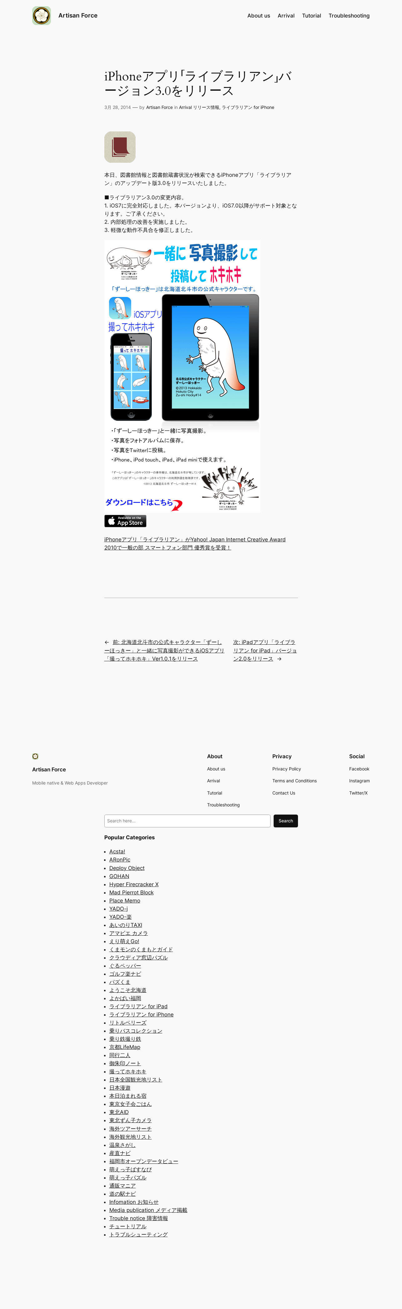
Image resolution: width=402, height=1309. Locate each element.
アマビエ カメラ (128, 933)
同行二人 (120, 1055)
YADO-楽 (120, 917)
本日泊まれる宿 (127, 1096)
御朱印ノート (125, 1063)
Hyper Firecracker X (134, 884)
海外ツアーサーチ (130, 1129)
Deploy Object (127, 868)
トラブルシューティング (138, 1234)
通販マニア (122, 1186)
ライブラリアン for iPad (138, 1006)
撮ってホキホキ (127, 1071)
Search (286, 820)
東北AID (119, 1112)
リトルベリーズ (127, 1023)
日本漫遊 (120, 1088)
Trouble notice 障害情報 (138, 1218)
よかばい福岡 (125, 998)
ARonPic (119, 859)
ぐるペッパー (125, 966)
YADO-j (118, 909)
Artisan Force (77, 15)
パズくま (120, 982)
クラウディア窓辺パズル (138, 957)
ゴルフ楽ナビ (125, 974)
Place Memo (124, 900)
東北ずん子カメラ (130, 1120)
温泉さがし (122, 1145)
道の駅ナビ (122, 1194)
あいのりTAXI (125, 925)
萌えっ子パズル (127, 1177)
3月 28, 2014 (117, 107)
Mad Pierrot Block (131, 892)
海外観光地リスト (130, 1137)
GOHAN (119, 876)
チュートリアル (127, 1226)
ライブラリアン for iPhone (248, 107)
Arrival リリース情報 (199, 107)
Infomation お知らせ (134, 1202)
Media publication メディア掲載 (148, 1210)
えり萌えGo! (124, 941)
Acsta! (117, 851)
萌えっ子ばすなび (130, 1169)
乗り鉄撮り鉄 (125, 1039)
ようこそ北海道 (127, 990)
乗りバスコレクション (135, 1031)
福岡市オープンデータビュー (143, 1161)
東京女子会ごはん (130, 1104)
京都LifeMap (124, 1047)
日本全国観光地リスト (135, 1079)
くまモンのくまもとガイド (141, 949)
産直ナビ (120, 1153)
